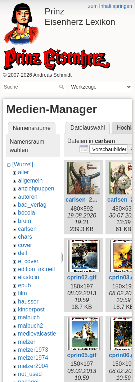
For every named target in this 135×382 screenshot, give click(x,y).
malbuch (29, 317)
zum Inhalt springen (110, 6)
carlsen (27, 229)
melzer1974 (33, 358)
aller (23, 172)
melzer (26, 342)
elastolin (28, 277)
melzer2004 (33, 366)
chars (25, 237)
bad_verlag (32, 205)
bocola (26, 213)
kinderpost (31, 309)
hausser (28, 301)
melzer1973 (33, 350)
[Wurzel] (22, 164)
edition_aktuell (36, 269)
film (22, 293)
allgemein (30, 180)
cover (25, 245)
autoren (27, 197)
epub (24, 285)
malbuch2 (30, 326)
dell (22, 253)
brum (24, 221)
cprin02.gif (81, 277)
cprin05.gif (81, 355)
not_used (30, 374)
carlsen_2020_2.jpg (92, 200)
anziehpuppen (36, 188)
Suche (62, 86)
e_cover (28, 261)
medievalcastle (37, 334)
